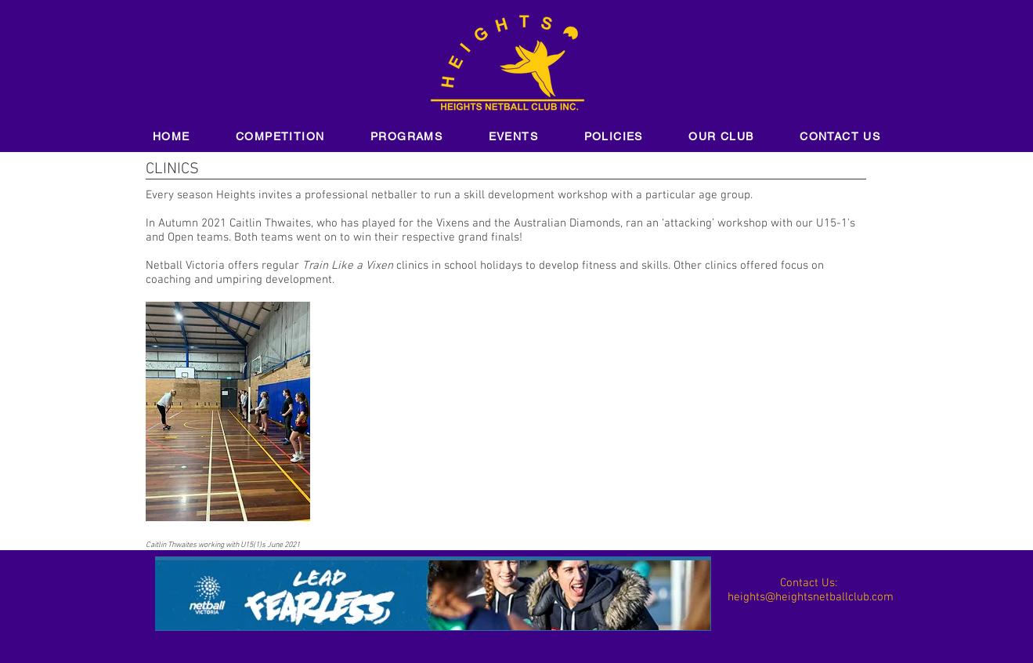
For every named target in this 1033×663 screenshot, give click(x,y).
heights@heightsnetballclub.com (811, 597)
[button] (280, 137)
